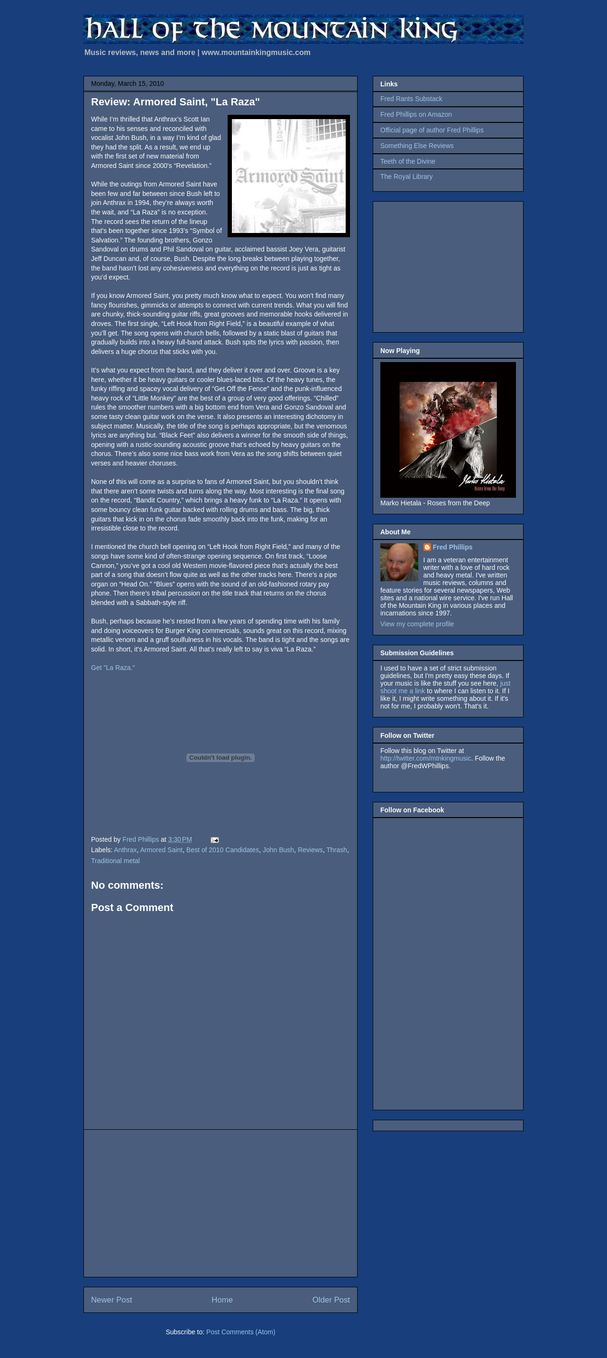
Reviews (310, 850)
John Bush (278, 850)
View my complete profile (417, 624)
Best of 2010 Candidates (222, 850)
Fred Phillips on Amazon (416, 114)
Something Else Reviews (417, 145)
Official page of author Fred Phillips (432, 130)
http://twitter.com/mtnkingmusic (425, 758)
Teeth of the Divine (407, 161)
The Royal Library (406, 176)
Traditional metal (115, 861)
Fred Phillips (453, 547)
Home (222, 1299)
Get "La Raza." (113, 667)
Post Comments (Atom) (240, 1332)
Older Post (331, 1299)
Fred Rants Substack (411, 98)
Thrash (336, 850)
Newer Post (111, 1299)
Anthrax (125, 850)
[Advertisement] (220, 1203)
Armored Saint (161, 850)
